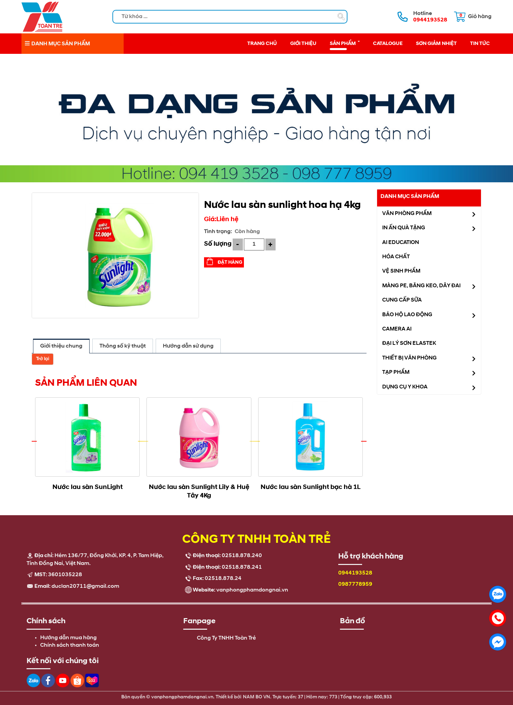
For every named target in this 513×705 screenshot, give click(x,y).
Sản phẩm (345, 43)
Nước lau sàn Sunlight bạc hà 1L (310, 487)
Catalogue (388, 43)
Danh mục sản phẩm (409, 196)
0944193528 (355, 573)
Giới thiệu (303, 43)
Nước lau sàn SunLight (87, 487)
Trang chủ (262, 43)
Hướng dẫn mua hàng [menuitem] (68, 638)
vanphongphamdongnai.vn (252, 590)
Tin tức (480, 43)
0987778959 (355, 584)
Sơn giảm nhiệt (436, 43)
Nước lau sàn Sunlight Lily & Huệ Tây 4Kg (199, 491)
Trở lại (42, 359)
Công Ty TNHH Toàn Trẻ (226, 638)
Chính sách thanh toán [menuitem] (69, 645)
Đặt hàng (230, 262)
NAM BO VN (256, 693)
